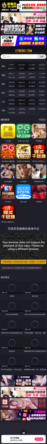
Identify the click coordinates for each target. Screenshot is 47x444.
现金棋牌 (32, 68)
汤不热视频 (42, 109)
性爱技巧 (42, 104)
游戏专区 (42, 65)
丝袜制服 (22, 77)
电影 (3, 84)
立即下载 (39, 439)
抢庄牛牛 (42, 68)
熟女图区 (32, 95)
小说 (3, 101)
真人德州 (22, 65)
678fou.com (23, 51)
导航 (3, 110)
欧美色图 (32, 91)
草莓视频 (32, 109)
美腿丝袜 (12, 95)
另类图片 (42, 95)
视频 (3, 75)
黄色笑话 (32, 104)
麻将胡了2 (11, 68)
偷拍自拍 (22, 82)
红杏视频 (12, 113)
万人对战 (32, 65)
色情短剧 (22, 113)
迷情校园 (12, 104)
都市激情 (12, 100)
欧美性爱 (42, 82)
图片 (3, 93)
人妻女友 (32, 100)
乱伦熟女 (32, 86)
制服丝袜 (12, 86)
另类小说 (22, 104)
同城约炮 (12, 109)
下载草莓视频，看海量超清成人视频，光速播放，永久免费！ (24, 262)
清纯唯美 (22, 95)
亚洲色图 (22, 91)
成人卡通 (32, 82)
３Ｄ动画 (42, 73)
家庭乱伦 (22, 100)
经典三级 (22, 86)
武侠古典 (42, 100)
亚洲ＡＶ (12, 73)
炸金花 (21, 68)
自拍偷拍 (22, 73)
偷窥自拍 (12, 91)
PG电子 (11, 65)
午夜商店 (22, 109)
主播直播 (32, 77)
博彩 (3, 66)
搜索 (41, 56)
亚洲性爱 (12, 82)
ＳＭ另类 (42, 77)
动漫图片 (42, 91)
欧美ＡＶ (32, 73)
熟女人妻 (12, 77)
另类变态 (42, 86)
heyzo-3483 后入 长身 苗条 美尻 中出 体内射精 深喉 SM (21, 268)
